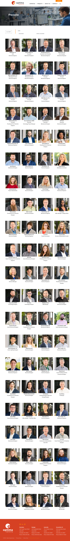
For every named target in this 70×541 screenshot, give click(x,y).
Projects (39, 3)
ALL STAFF (8, 31)
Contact (54, 3)
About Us (47, 3)
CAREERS (59, 0)
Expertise (32, 3)
